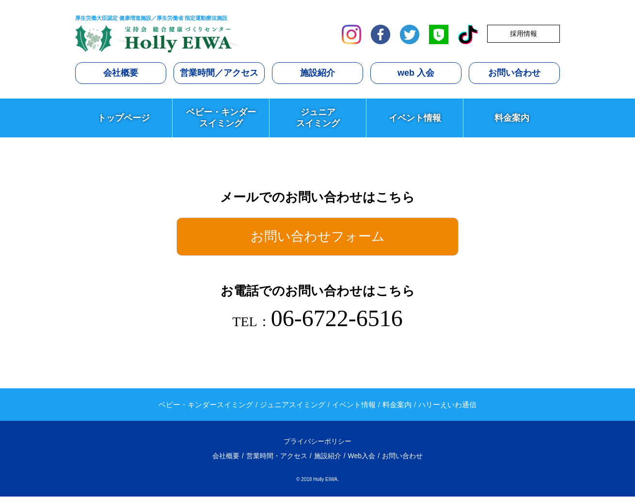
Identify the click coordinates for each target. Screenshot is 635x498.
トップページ (123, 118)
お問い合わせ (514, 73)
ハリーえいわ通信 (447, 406)
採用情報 (523, 33)
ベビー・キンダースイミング (221, 117)
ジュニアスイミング (318, 117)
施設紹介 (317, 73)
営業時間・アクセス (276, 458)
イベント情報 (415, 118)
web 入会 (415, 73)
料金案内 (511, 118)
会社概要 (120, 73)
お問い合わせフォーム (317, 237)
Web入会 (362, 458)
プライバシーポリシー (317, 443)
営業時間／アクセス (219, 73)
